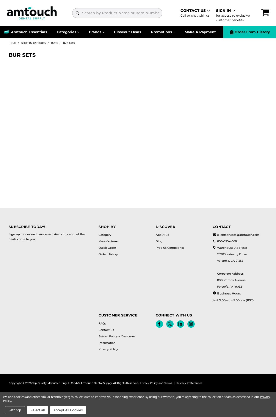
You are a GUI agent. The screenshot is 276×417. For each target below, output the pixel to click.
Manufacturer (108, 241)
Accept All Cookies (68, 410)
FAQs (102, 323)
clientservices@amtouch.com (236, 234)
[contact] (195, 13)
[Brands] (97, 32)
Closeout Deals (127, 32)
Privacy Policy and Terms (156, 383)
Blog (159, 241)
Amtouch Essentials (29, 32)
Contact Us (106, 330)
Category (105, 234)
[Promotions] (163, 32)
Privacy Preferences (189, 383)
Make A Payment (200, 32)
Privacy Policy (108, 349)
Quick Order (107, 247)
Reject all (37, 410)
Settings (15, 410)
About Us (162, 234)
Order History (108, 254)
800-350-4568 (225, 241)
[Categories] (68, 32)
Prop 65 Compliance (170, 247)
